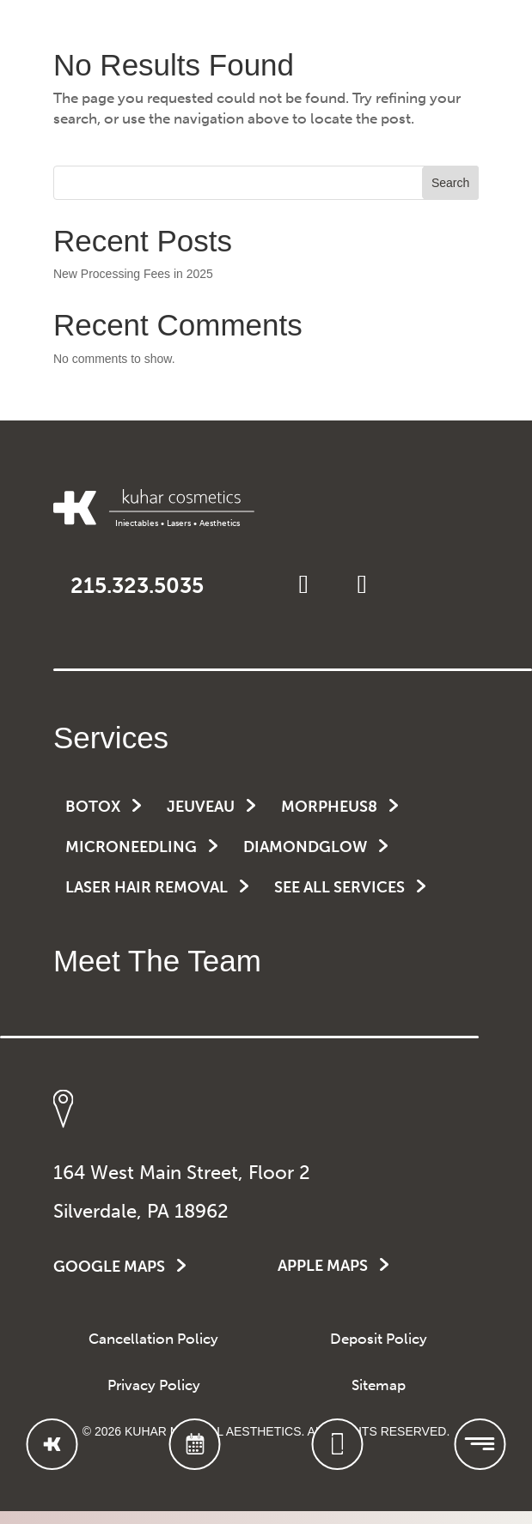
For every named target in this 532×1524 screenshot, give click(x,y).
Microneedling (131, 847)
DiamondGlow (305, 847)
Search (450, 183)
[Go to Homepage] (52, 1444)
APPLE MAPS (323, 1265)
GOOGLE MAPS (109, 1266)
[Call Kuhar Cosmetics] (337, 1444)
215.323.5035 (137, 585)
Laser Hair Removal (146, 887)
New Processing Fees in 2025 (133, 274)
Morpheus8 (329, 806)
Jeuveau (201, 806)
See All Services (339, 887)
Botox (92, 806)
